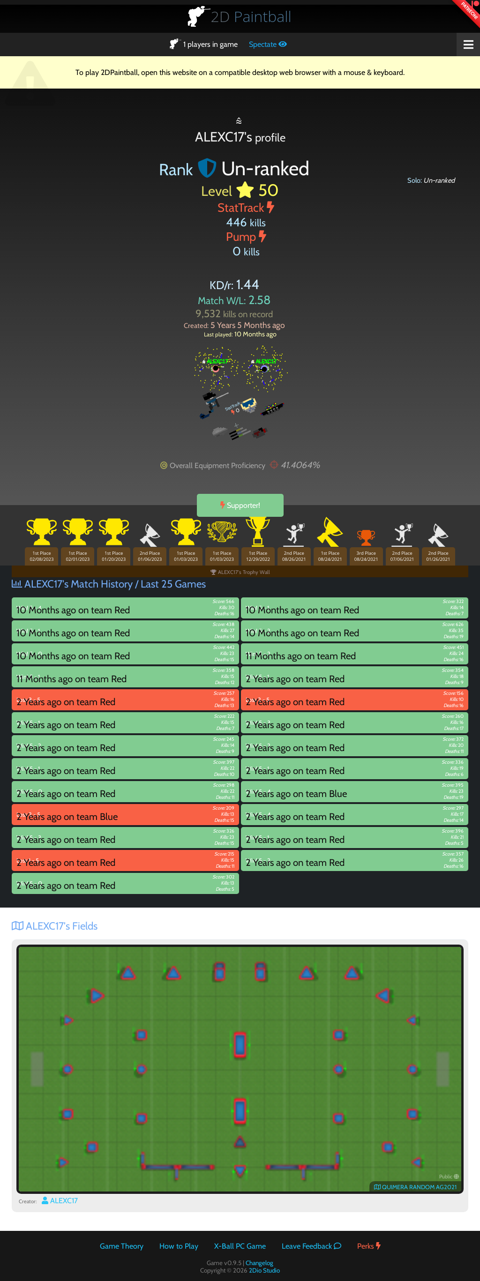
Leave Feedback (311, 1246)
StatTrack (246, 207)
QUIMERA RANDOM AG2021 (415, 1187)
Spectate (268, 44)
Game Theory (121, 1246)
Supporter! (240, 505)
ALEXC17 (60, 1200)
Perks (369, 1246)
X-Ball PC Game (240, 1246)
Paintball (251, 16)
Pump (246, 236)
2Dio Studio (264, 1270)
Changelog (259, 1262)
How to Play (178, 1246)
